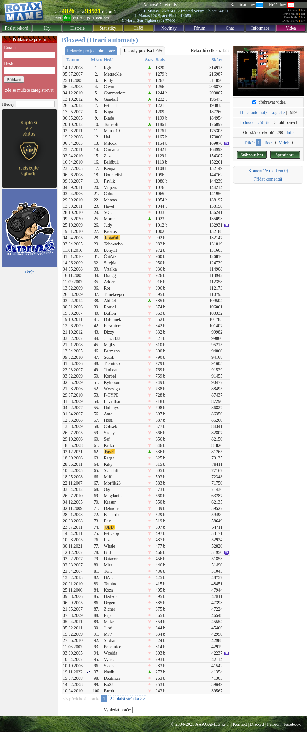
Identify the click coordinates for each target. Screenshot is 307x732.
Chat (230, 28)
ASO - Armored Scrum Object (191, 10)
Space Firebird (170, 15)
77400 (170, 20)
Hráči (138, 28)
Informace (260, 28)
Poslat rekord (16, 28)
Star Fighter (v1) (150, 20)
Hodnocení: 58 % (253, 122)
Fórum (199, 28)
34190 (222, 10)
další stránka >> (131, 698)
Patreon (274, 724)
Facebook (292, 724)
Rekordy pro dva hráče (143, 50)
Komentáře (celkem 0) (268, 170)
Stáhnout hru (251, 155)
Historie (77, 28)
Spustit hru (284, 155)
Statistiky (108, 28)
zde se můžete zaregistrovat (29, 90)
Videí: (284, 142)
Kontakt (240, 724)
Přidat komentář (268, 179)
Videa (291, 28)
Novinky (169, 28)
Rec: (268, 142)
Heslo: (10, 63)
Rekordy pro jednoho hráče (91, 50)
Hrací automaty (253, 112)
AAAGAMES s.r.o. (212, 724)
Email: (10, 47)
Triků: (249, 142)
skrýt (29, 272)
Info (289, 132)
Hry (47, 28)
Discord (257, 724)
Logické (277, 112)
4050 (187, 15)
